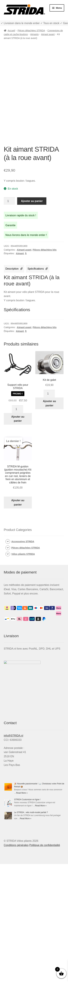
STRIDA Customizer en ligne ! (17, 877)
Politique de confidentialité (44, 963)
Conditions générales (16, 963)
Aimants (34, 34)
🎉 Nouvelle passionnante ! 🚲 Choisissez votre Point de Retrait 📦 (33, 824)
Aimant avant (48, 34)
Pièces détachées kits (45, 249)
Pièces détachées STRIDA (31, 30)
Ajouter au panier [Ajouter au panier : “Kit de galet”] (49, 403)
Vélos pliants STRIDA (23, 554)
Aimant (20, 253)
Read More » (11, 883)
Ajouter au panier (32, 201)
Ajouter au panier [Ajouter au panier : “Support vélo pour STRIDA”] (17, 418)
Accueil (11, 30)
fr (26, 253)
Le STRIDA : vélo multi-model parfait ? (20, 930)
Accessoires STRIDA (22, 541)
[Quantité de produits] (9, 201)
